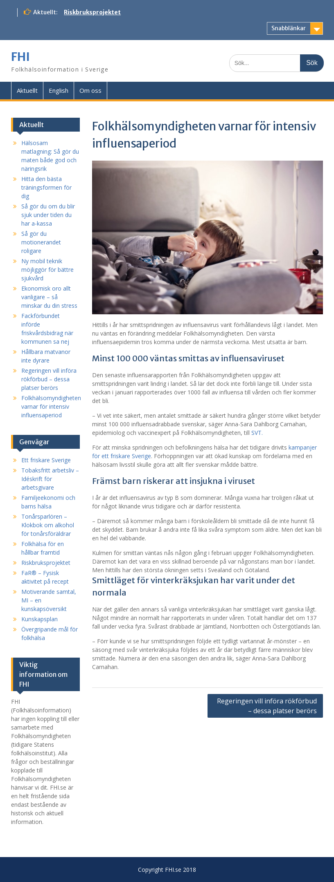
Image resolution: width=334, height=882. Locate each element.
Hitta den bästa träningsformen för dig (46, 187)
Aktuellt (27, 90)
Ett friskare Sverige (46, 460)
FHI (20, 56)
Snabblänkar (288, 28)
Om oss (90, 90)
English (58, 90)
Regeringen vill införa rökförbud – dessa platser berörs (267, 705)
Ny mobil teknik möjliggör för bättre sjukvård (47, 269)
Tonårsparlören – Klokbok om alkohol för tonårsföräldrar (47, 525)
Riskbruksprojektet (92, 12)
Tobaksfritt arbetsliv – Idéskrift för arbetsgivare (50, 478)
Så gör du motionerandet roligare (41, 242)
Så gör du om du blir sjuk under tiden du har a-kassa (48, 214)
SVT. (257, 433)
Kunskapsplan (39, 619)
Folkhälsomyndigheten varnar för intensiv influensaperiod (51, 406)
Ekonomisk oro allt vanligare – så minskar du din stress (49, 296)
